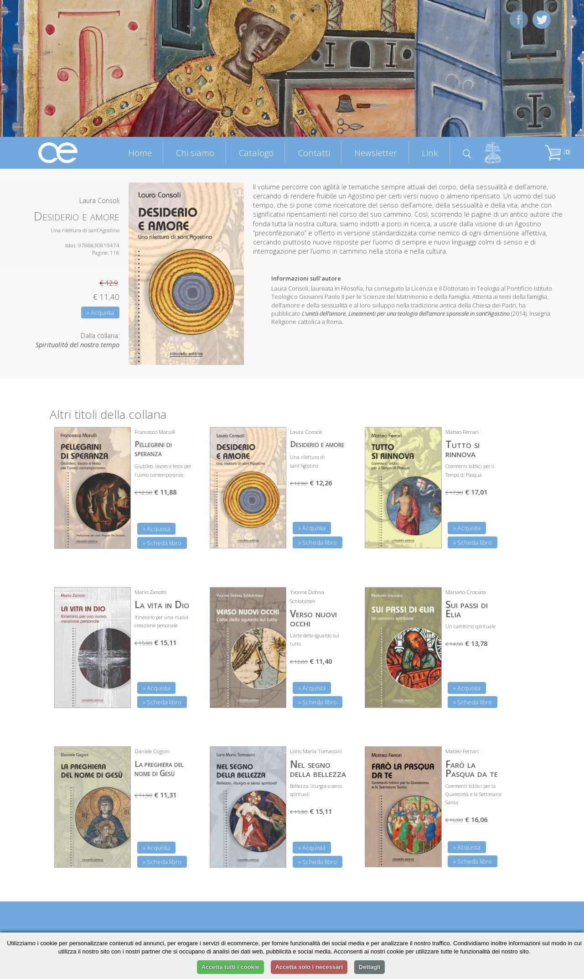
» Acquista (100, 312)
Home (140, 152)
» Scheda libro (162, 543)
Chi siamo (195, 152)
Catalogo (256, 152)
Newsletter (375, 152)
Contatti (314, 152)
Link (430, 152)
